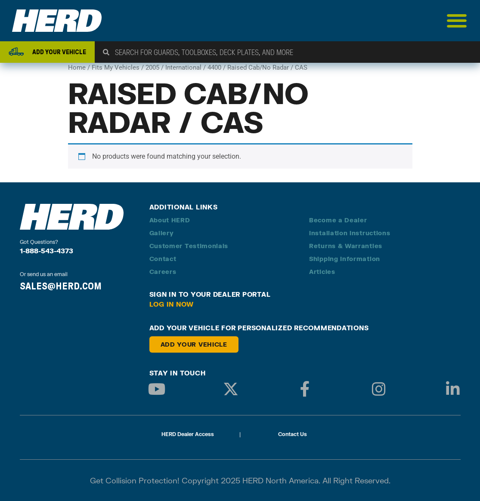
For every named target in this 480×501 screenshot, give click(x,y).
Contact (163, 258)
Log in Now (171, 304)
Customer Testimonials (189, 245)
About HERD (169, 220)
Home (77, 67)
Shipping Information (344, 258)
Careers (163, 271)
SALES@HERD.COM (61, 286)
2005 (152, 67)
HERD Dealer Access (187, 434)
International (183, 67)
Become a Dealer (338, 220)
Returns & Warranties (345, 245)
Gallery (161, 233)
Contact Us (292, 434)
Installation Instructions (349, 233)
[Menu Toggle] (457, 20)
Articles (322, 271)
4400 (214, 67)
